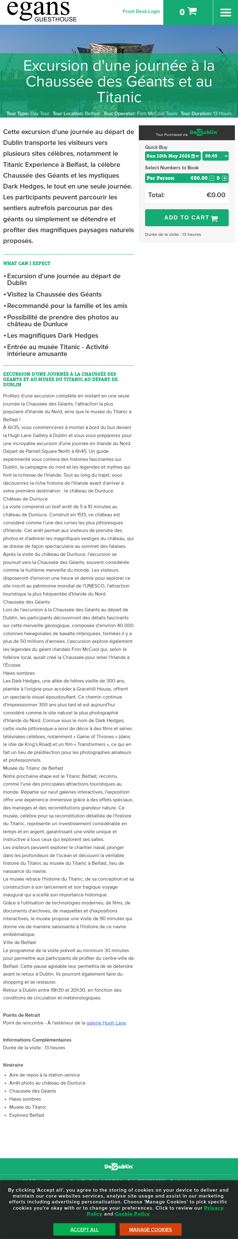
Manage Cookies (150, 1229)
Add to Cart (186, 217)
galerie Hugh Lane (106, 1022)
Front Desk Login (141, 11)
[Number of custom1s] (218, 178)
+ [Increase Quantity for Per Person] (224, 178)
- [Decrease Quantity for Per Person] (212, 178)
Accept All (84, 1229)
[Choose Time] (215, 156)
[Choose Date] (173, 156)
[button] (195, 156)
